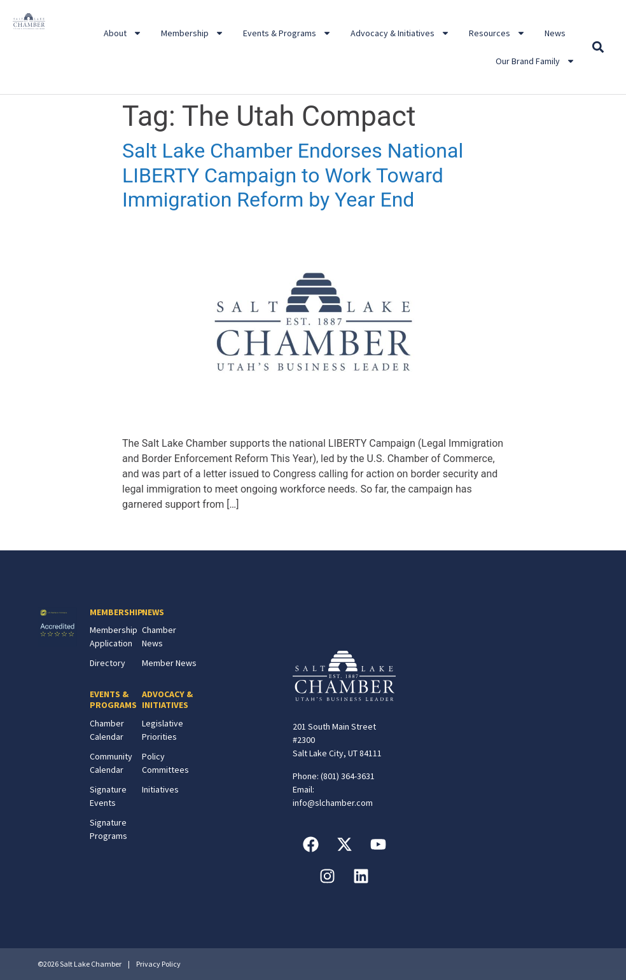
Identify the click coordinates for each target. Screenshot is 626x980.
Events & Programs (287, 33)
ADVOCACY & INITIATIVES (167, 699)
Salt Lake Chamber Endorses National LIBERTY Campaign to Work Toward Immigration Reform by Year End (292, 175)
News (555, 33)
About (123, 33)
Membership (192, 33)
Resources (497, 33)
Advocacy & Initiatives (400, 33)
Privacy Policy (158, 964)
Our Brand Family (535, 61)
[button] (598, 47)
